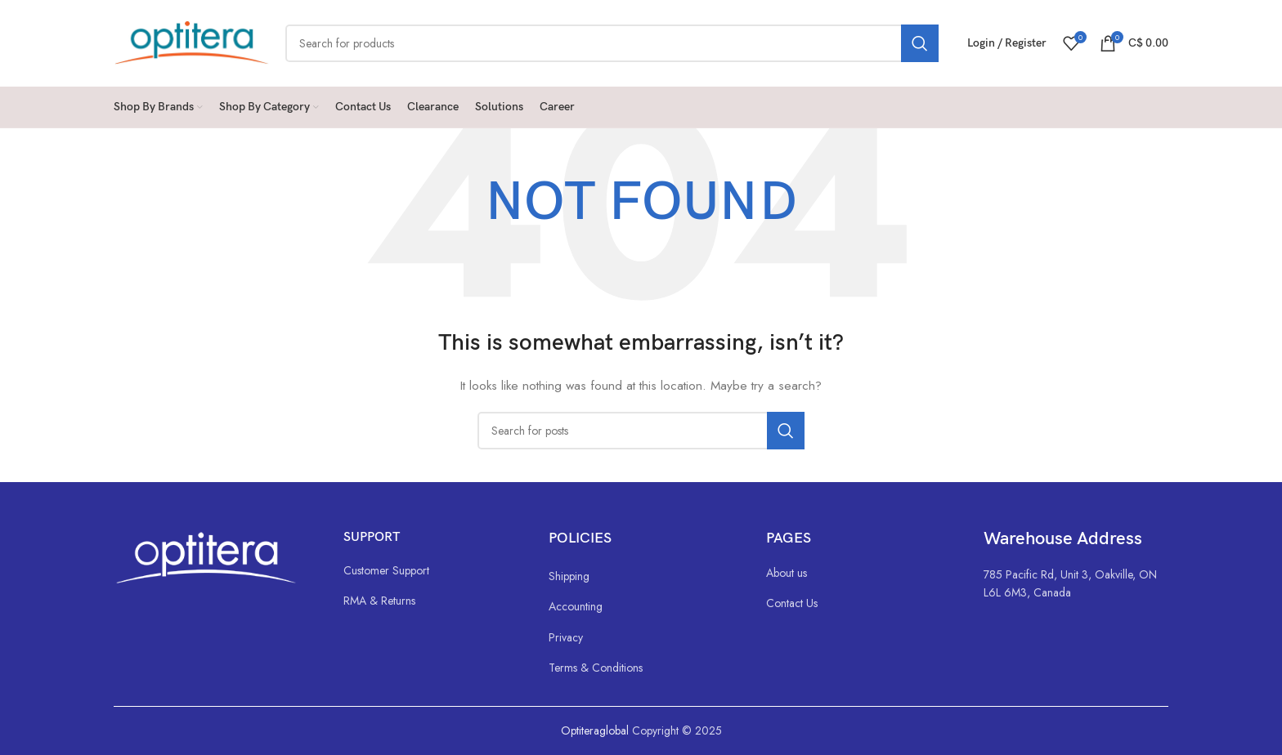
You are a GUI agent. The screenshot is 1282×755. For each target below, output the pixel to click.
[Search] (612, 43)
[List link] (429, 570)
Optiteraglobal (595, 730)
